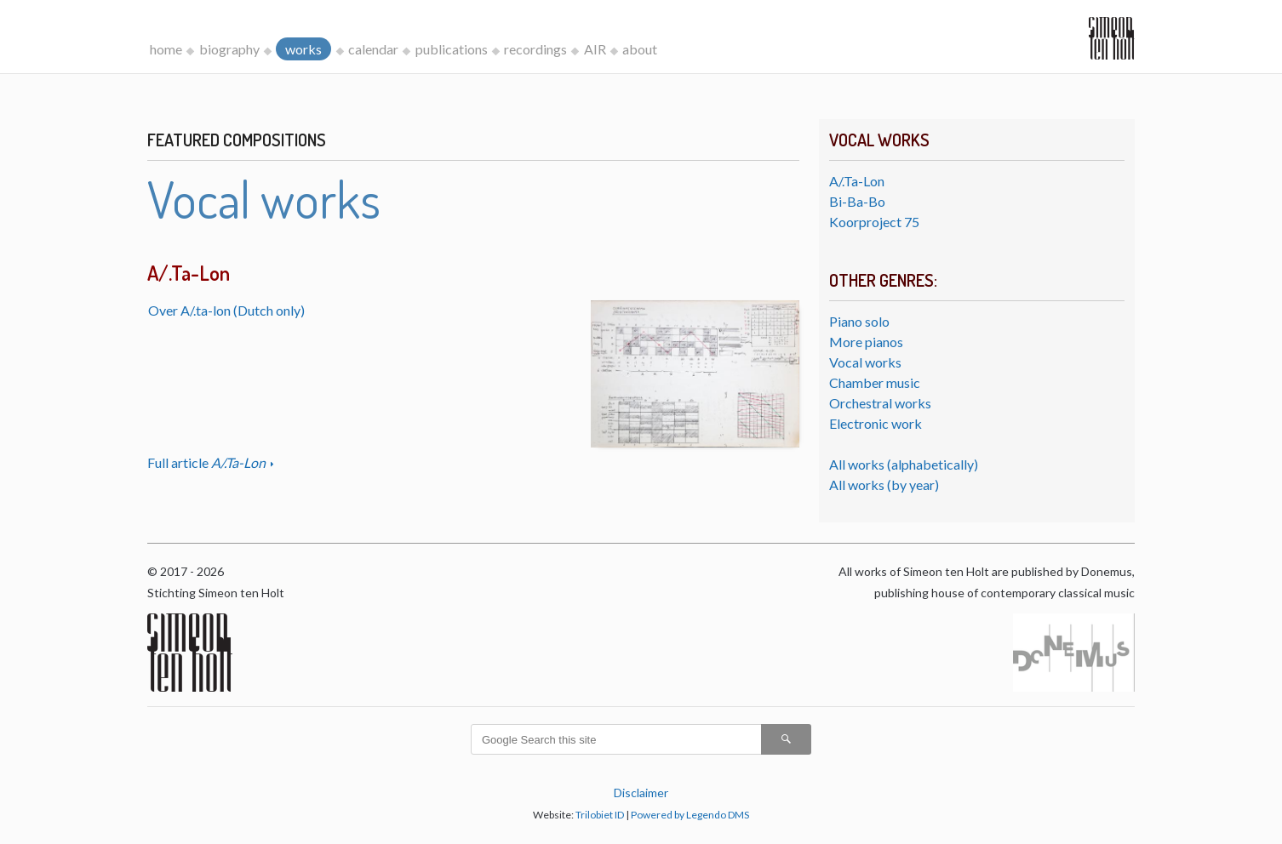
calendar (373, 49)
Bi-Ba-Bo (857, 201)
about (639, 49)
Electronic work (875, 423)
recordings (535, 49)
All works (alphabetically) (903, 464)
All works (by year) (884, 484)
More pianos (866, 342)
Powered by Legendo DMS (690, 814)
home (166, 49)
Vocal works (865, 362)
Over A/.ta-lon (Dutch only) (226, 310)
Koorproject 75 (874, 222)
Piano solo (859, 321)
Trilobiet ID (599, 814)
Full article (207, 462)
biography (229, 49)
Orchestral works (880, 403)
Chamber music (874, 382)
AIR (595, 49)
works (303, 49)
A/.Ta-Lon (856, 181)
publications (451, 49)
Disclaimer (641, 792)
